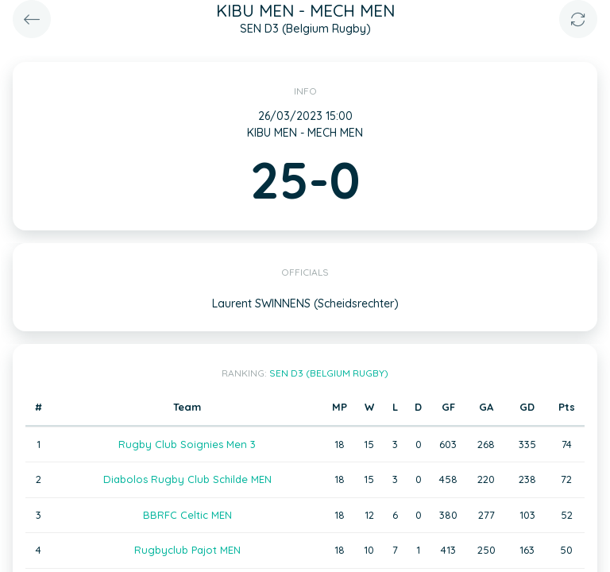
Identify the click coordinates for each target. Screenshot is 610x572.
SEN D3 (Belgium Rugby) (328, 373)
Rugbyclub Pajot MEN (187, 549)
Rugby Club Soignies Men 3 (187, 444)
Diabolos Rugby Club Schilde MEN (187, 479)
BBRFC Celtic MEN (187, 514)
